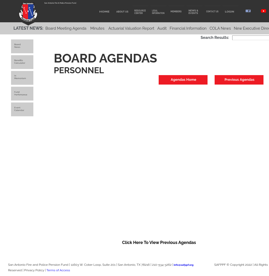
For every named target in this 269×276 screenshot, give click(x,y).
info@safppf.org (183, 264)
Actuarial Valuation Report (131, 28)
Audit (162, 28)
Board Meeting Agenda (65, 28)
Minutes (97, 28)
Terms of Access (58, 270)
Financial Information (188, 28)
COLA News (220, 28)
